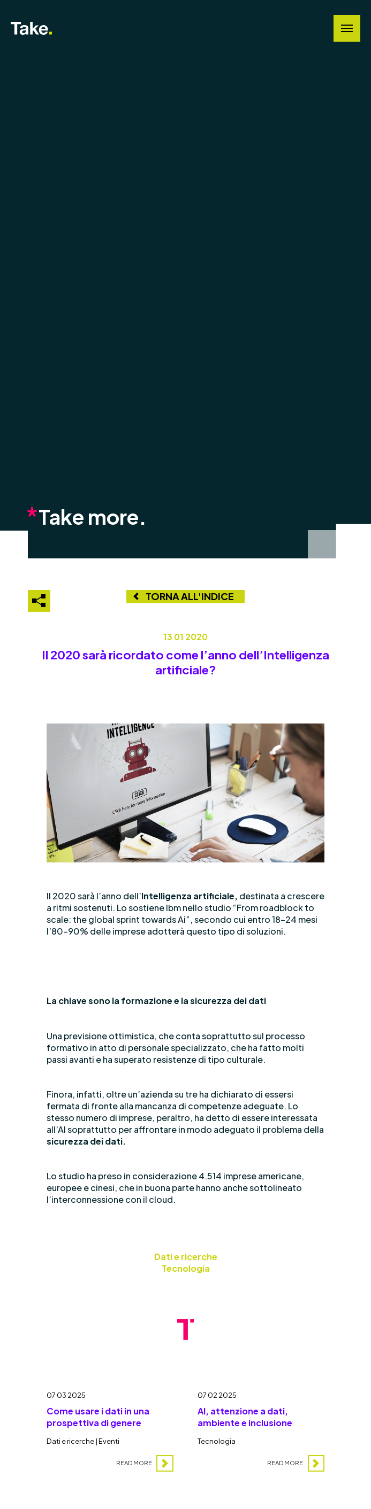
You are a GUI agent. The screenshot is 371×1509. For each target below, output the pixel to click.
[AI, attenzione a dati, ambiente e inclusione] (261, 1426)
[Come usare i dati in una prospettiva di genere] (110, 1426)
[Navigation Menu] (347, 28)
